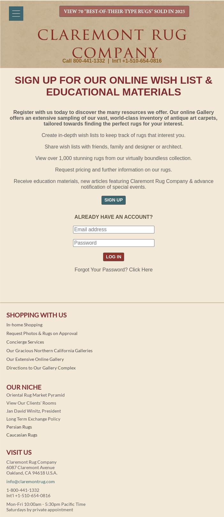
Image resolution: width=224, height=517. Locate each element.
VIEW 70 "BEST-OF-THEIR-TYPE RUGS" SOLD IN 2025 (124, 11)
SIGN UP (113, 199)
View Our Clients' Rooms (31, 403)
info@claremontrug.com (30, 481)
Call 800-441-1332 (83, 61)
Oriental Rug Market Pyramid (35, 395)
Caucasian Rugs (21, 434)
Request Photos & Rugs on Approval (42, 333)
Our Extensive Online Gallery (35, 359)
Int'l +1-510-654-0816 (136, 61)
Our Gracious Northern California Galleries (49, 350)
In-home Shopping (24, 324)
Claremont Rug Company (112, 43)
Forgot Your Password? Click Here (114, 269)
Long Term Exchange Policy (33, 419)
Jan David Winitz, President (33, 411)
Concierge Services (25, 342)
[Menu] (16, 13)
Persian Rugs (19, 427)
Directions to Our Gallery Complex (41, 367)
